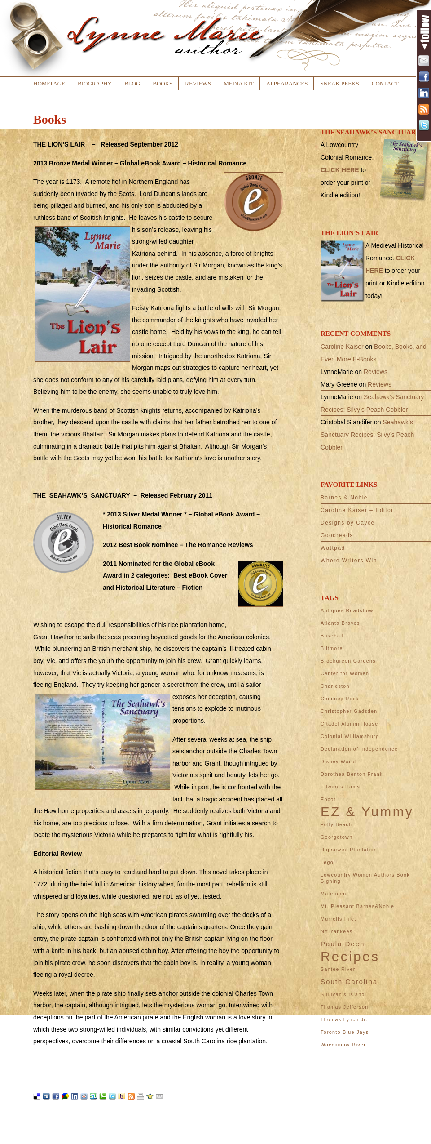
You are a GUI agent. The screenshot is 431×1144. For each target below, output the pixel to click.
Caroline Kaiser (342, 346)
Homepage (49, 83)
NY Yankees (336, 931)
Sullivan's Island (343, 994)
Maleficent (334, 893)
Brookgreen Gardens (348, 660)
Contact (385, 83)
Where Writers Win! (350, 560)
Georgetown (336, 837)
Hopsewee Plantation (349, 849)
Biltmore (332, 648)
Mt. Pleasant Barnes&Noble (357, 906)
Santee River (338, 969)
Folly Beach (336, 824)
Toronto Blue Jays (345, 1032)
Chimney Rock (340, 698)
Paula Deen (343, 944)
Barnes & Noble (344, 497)
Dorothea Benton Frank (352, 774)
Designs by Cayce (348, 523)
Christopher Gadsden (349, 711)
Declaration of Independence (359, 749)
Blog (132, 83)
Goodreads (337, 535)
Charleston (335, 686)
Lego (327, 862)
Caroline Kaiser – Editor (357, 510)
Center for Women (345, 673)
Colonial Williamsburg (350, 736)
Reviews (198, 83)
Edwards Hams (340, 786)
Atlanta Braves (340, 623)
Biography (95, 83)
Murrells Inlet (338, 918)
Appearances (287, 83)
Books (162, 83)
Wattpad (333, 548)
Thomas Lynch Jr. (344, 1019)
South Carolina (349, 981)
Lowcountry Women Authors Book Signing (365, 878)
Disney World (338, 761)
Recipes (350, 956)
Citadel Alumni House (349, 723)
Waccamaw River (343, 1044)
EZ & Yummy (367, 812)
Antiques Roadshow (347, 610)
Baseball (332, 635)
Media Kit (239, 83)
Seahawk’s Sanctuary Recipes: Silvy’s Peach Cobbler (367, 434)
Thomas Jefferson (344, 1007)
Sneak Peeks (339, 83)
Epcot (328, 799)
